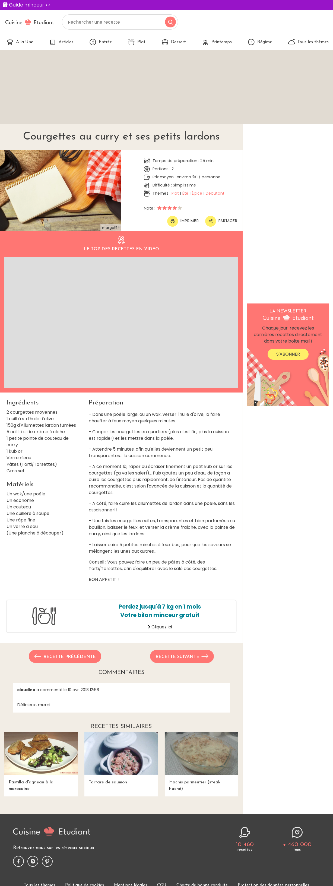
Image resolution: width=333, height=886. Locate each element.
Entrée (101, 42)
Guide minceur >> (29, 5)
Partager (221, 221)
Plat (136, 42)
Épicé (197, 193)
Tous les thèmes (308, 42)
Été (185, 193)
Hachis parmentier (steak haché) (201, 761)
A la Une (20, 42)
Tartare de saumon (121, 758)
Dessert (174, 42)
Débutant (215, 193)
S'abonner (288, 354)
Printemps (217, 42)
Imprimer (183, 221)
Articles (61, 42)
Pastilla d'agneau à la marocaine (41, 761)
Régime (260, 42)
